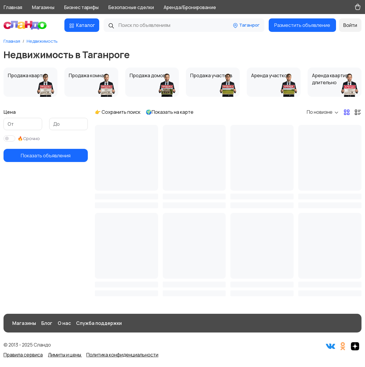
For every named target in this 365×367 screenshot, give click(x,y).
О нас (64, 323)
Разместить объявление (302, 25)
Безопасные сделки (131, 7)
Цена (10, 112)
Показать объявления (46, 155)
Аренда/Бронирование (190, 7)
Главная (13, 7)
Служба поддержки (99, 323)
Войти (350, 25)
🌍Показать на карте (169, 112)
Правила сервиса (23, 355)
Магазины (43, 7)
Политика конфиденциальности (122, 355)
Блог (46, 323)
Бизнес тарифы (81, 7)
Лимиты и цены (65, 355)
